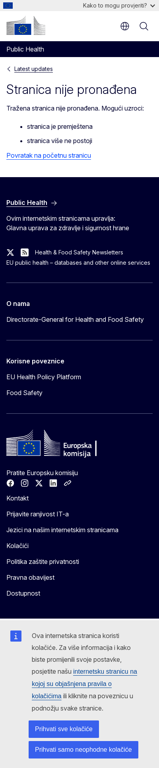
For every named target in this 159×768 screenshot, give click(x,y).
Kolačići (17, 546)
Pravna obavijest (30, 577)
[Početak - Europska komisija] (25, 25)
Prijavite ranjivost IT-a (37, 514)
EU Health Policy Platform (43, 377)
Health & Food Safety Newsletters (79, 252)
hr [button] (125, 26)
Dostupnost (23, 593)
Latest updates (33, 68)
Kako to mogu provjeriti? (119, 5)
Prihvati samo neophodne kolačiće (83, 749)
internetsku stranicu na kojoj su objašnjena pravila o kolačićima (84, 683)
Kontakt (17, 498)
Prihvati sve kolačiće (64, 729)
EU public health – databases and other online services (78, 262)
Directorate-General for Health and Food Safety (75, 319)
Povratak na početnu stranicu (48, 155)
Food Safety (24, 393)
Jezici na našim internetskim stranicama (62, 530)
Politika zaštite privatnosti (42, 561)
